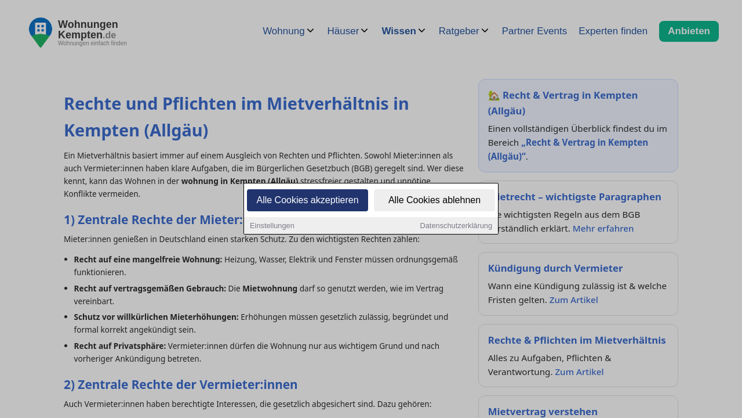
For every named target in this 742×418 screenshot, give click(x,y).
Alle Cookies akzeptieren (307, 201)
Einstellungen (272, 226)
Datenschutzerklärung (456, 226)
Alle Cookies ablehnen (434, 201)
